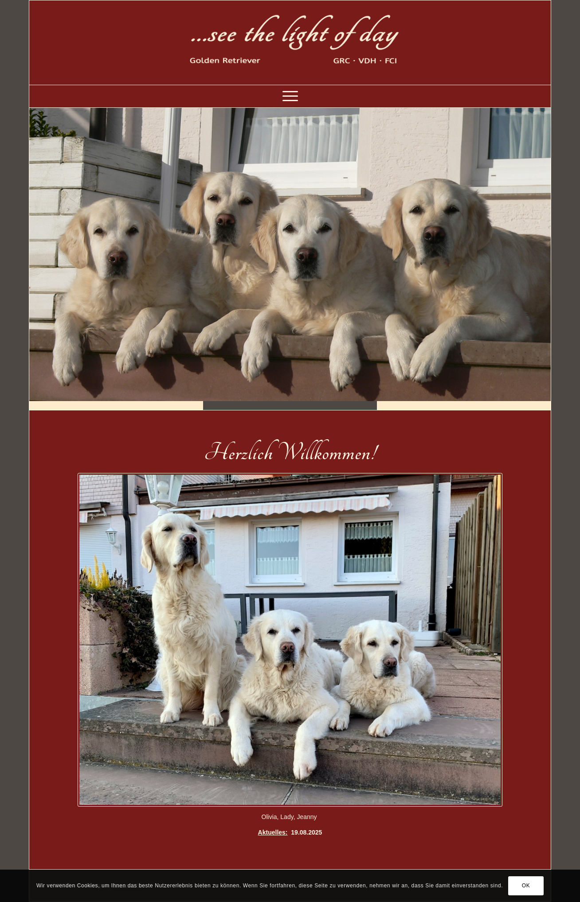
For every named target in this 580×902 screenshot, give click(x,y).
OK (526, 885)
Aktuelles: (273, 832)
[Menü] (290, 96)
